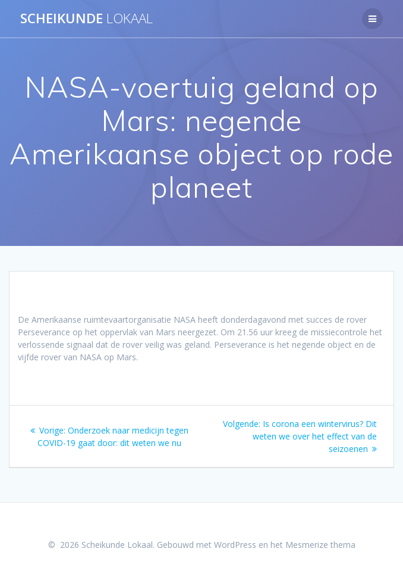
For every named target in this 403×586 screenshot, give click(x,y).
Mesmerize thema (320, 544)
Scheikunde (86, 18)
